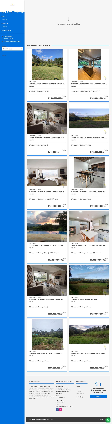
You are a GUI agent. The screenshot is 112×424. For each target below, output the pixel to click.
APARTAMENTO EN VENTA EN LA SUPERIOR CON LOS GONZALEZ (47, 192)
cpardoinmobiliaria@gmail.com (12, 41)
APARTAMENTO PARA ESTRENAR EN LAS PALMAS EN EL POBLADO (47, 300)
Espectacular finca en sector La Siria (46, 246)
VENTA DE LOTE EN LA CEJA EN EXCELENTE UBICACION (89, 354)
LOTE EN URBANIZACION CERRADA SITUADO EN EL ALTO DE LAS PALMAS (47, 84)
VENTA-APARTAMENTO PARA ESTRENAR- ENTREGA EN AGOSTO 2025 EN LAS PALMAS (47, 138)
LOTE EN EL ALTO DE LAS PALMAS (84, 300)
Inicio (4, 16)
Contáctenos (6, 30)
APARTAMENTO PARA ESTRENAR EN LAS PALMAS (89, 192)
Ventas (4, 20)
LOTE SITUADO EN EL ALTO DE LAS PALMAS (46, 354)
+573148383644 (8, 36)
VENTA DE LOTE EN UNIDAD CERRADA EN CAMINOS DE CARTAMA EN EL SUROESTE (89, 138)
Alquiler (5, 23)
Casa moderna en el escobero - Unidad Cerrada (89, 246)
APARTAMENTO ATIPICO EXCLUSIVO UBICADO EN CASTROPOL (89, 84)
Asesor (4, 27)
